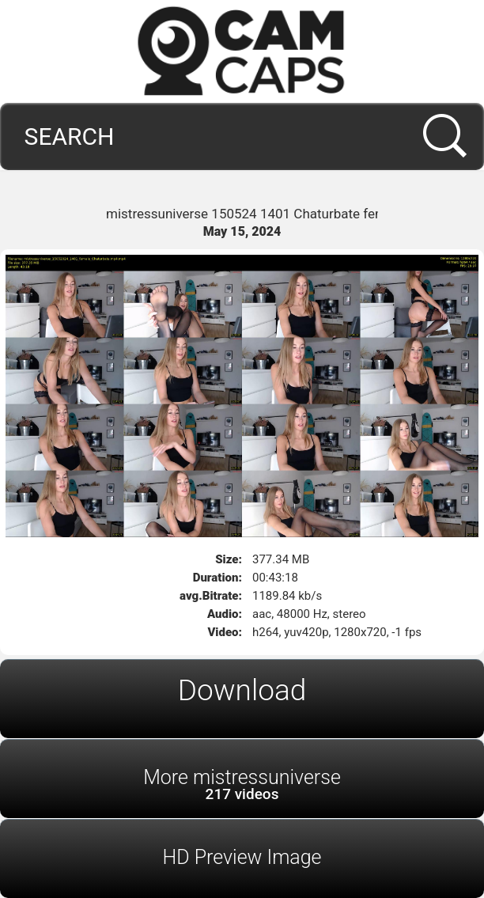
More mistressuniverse (242, 784)
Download (242, 690)
